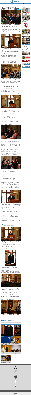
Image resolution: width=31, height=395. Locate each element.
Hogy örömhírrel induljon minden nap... (25, 38)
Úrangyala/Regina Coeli (24, 46)
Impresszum (11, 394)
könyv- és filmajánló (24, 48)
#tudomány (13, 322)
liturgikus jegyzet (26, 49)
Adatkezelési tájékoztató (19, 394)
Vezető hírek (24, 7)
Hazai (1, 9)
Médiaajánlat (13, 394)
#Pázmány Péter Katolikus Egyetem (5, 322)
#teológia (10, 322)
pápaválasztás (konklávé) (26, 45)
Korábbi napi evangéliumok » (27, 43)
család (27, 48)
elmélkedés (23, 49)
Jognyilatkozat (16, 394)
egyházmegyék (24, 47)
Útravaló (23, 45)
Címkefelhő (23, 44)
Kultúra (2, 355)
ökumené (23, 50)
